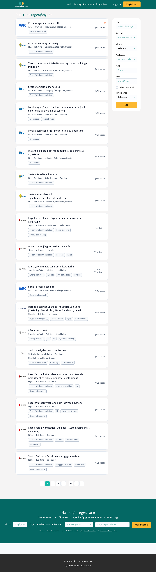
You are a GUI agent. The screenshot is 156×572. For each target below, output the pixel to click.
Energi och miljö (37, 281)
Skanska (32, 321)
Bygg (69, 326)
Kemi (70, 260)
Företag (77, 4)
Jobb (69, 4)
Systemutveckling (67, 346)
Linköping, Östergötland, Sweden (59, 92)
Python (78, 281)
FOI (30, 92)
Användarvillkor (106, 541)
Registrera (131, 4)
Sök (126, 105)
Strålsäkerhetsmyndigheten (40, 362)
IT (48, 346)
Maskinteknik (57, 326)
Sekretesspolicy (90, 541)
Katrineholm (68, 371)
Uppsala (50, 256)
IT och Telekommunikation (41, 52)
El (54, 346)
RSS (66, 561)
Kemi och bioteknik (38, 32)
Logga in (116, 4)
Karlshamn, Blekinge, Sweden (58, 27)
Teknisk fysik (48, 121)
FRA (30, 48)
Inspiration (101, 4)
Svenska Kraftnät (36, 276)
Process (60, 260)
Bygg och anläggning (39, 326)
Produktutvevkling (38, 240)
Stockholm (61, 276)
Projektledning (63, 235)
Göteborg (55, 371)
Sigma (31, 230)
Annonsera (88, 4)
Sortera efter (121, 93)
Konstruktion (81, 326)
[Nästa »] (81, 494)
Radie (118, 77)
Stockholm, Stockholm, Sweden (58, 48)
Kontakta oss (85, 561)
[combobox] (126, 37)
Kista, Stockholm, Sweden (56, 117)
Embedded (34, 454)
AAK (30, 27)
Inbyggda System (69, 420)
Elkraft (51, 281)
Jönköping (53, 321)
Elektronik (34, 121)
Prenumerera (141, 535)
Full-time (38, 27)
